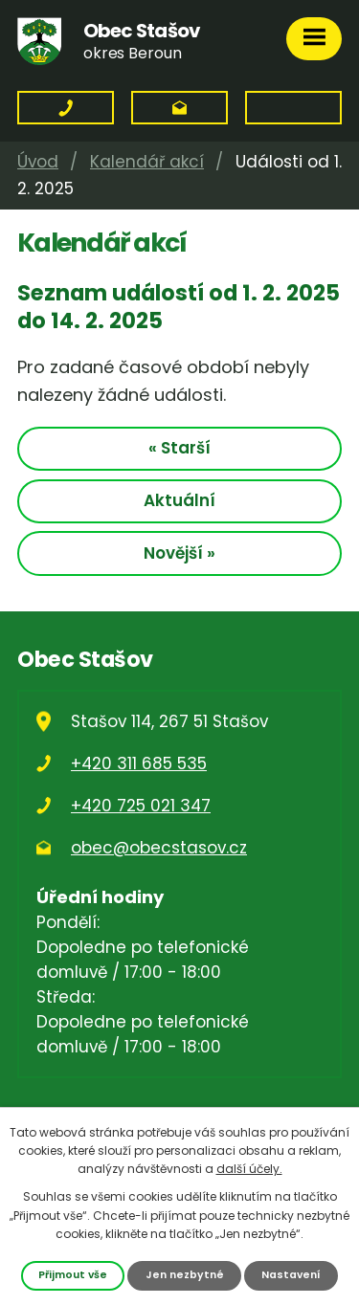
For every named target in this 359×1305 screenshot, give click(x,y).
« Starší (179, 447)
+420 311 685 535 (139, 763)
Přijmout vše (72, 1275)
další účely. (249, 1169)
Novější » (179, 553)
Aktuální (179, 500)
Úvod (37, 161)
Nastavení (291, 1275)
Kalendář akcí (147, 161)
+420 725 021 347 (141, 805)
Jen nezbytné (185, 1275)
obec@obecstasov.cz (159, 847)
